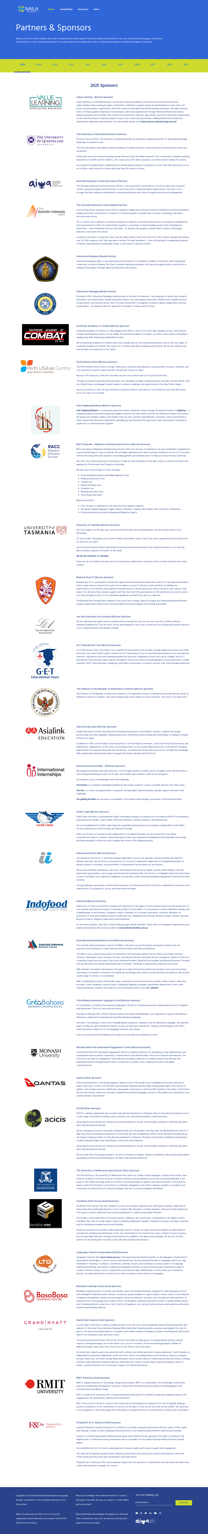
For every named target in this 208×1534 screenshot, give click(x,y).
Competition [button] (66, 9)
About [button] (51, 9)
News (96, 9)
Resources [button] (83, 9)
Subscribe (183, 1503)
